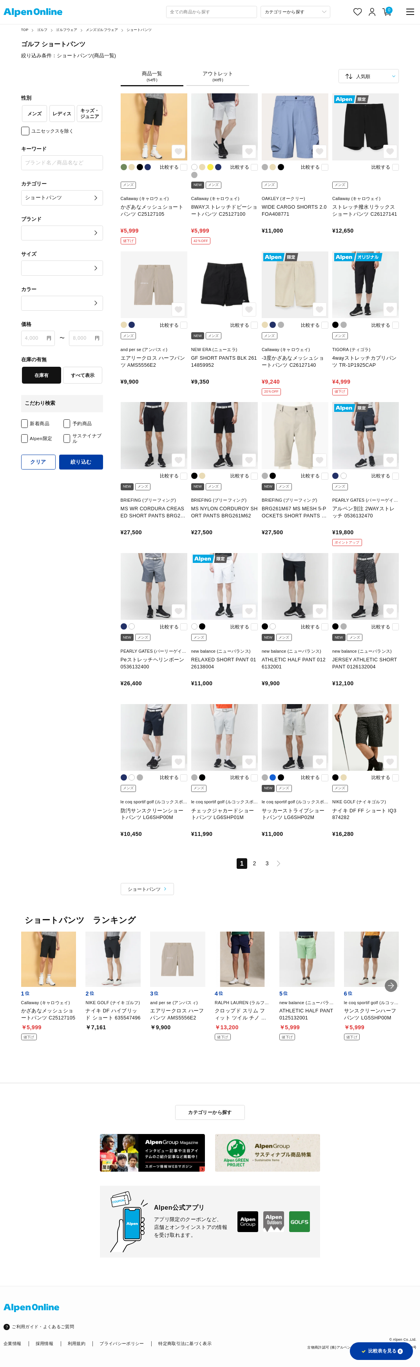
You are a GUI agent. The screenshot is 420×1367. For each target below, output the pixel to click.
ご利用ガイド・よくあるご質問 (43, 1326)
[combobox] (211, 12)
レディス (61, 113)
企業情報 (12, 1343)
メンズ (34, 113)
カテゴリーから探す (210, 1112)
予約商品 (82, 423)
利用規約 (76, 1343)
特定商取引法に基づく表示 (185, 1343)
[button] (391, 985)
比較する (169, 166)
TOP (25, 30)
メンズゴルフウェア (102, 30)
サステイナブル (87, 438)
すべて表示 (82, 375)
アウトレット (218, 76)
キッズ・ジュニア (89, 113)
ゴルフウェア (66, 30)
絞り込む (81, 462)
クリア (38, 462)
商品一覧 (152, 76)
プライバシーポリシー (122, 1343)
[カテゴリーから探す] (296, 12)
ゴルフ (42, 30)
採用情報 (44, 1343)
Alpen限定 (41, 438)
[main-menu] (410, 11)
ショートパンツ (139, 30)
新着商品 (39, 423)
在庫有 (41, 375)
